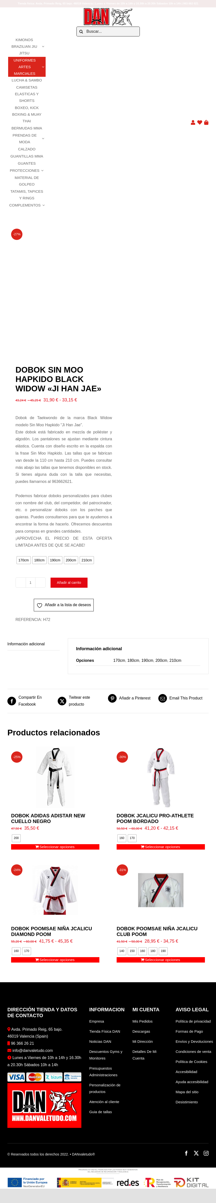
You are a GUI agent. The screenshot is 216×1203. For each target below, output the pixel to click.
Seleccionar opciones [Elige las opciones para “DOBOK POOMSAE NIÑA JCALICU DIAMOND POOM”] (57, 960)
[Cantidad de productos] (31, 582)
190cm (147, 660)
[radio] (24, 560)
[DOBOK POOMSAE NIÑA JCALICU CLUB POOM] (161, 890)
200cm (161, 660)
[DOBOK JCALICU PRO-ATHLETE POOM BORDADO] (161, 777)
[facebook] (186, 1153)
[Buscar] (81, 31)
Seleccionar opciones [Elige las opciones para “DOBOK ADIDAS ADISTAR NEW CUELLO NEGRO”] (57, 847)
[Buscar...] (108, 31)
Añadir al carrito (70, 583)
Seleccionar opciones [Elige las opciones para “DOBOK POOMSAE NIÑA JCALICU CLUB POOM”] (162, 960)
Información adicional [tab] (26, 644)
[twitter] (196, 1153)
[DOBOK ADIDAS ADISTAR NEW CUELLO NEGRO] (55, 777)
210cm (175, 660)
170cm (119, 660)
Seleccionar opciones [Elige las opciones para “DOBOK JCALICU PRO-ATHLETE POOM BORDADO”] (162, 847)
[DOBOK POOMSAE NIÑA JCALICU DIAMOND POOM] (55, 890)
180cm (133, 660)
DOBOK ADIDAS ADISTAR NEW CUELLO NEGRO (48, 818)
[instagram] (206, 1153)
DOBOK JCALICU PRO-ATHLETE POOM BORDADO (155, 818)
